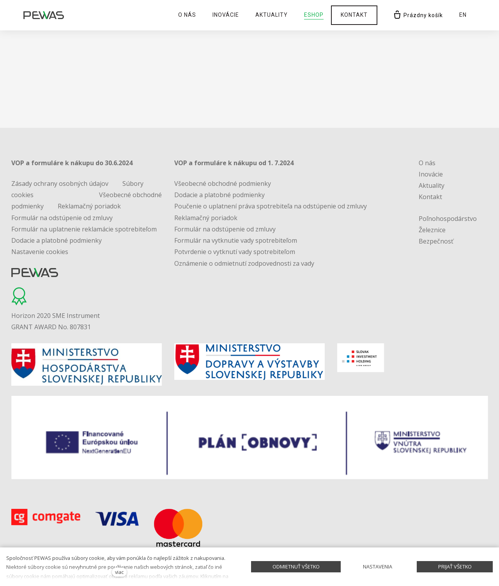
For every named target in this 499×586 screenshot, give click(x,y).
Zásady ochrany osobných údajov (59, 183)
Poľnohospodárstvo (448, 218)
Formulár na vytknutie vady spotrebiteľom (235, 240)
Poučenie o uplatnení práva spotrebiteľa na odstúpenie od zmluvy (270, 206)
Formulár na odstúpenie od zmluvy (62, 218)
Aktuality (431, 185)
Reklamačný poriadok (89, 206)
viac (119, 571)
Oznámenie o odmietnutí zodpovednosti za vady (244, 263)
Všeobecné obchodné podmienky (222, 183)
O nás (427, 163)
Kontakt (430, 196)
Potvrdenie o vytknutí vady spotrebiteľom (234, 251)
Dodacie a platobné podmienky (56, 240)
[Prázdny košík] (418, 15)
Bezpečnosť (436, 241)
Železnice (432, 230)
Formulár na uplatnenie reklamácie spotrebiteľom (84, 229)
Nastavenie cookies (39, 251)
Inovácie (431, 174)
